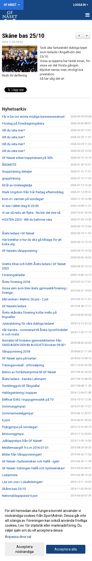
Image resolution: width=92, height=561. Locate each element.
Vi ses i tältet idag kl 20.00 (20, 206)
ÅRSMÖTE (9, 164)
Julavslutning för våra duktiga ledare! (28, 323)
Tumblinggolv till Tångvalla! (21, 386)
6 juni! (6, 420)
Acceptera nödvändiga (24, 549)
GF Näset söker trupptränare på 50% (27, 158)
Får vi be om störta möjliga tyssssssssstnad (33, 116)
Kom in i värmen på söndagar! (23, 199)
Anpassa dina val (18, 537)
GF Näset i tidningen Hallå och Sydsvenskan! (33, 468)
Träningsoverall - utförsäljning (23, 365)
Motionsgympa (13, 434)
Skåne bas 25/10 (23, 36)
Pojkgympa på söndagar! (20, 427)
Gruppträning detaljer (17, 171)
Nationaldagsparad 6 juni (20, 495)
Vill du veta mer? (13, 130)
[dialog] (46, 531)
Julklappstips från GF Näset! (22, 441)
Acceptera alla (65, 549)
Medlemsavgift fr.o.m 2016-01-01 (25, 447)
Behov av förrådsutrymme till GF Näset (29, 372)
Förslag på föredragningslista (23, 123)
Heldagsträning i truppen (19, 393)
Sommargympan (14, 406)
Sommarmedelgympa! (17, 413)
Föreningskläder (13, 275)
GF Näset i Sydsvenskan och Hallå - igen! (30, 461)
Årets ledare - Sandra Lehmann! (24, 379)
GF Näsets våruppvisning (19, 251)
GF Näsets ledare (14, 306)
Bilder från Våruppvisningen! (22, 454)
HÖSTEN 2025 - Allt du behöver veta (27, 219)
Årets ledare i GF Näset (18, 233)
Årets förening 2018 (16, 282)
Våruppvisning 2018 (16, 351)
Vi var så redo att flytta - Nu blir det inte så (31, 213)
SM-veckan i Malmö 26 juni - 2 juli (25, 299)
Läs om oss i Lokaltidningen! (22, 482)
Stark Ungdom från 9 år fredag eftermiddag (33, 192)
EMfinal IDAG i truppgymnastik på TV (28, 399)
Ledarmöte (9, 475)
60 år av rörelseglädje (17, 185)
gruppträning (11, 178)
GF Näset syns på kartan (19, 358)
